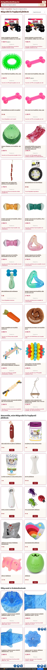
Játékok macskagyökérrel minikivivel (9, 543)
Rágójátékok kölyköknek (9, 291)
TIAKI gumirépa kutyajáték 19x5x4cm (9, 328)
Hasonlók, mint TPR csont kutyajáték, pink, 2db (34, 82)
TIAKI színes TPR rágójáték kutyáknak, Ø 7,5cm (33, 364)
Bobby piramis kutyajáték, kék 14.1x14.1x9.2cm (34, 292)
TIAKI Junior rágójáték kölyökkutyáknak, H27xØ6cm (10, 364)
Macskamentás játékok (32, 543)
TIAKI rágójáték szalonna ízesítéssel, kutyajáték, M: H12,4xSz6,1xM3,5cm (33, 148)
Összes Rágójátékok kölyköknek (8, 300)
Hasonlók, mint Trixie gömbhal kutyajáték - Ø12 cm (11, 155)
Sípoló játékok (6, 576)
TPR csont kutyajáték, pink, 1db (34, 110)
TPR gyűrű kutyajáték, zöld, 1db (11, 74)
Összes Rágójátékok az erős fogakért (9, 119)
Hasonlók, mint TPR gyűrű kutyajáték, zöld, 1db (11, 82)
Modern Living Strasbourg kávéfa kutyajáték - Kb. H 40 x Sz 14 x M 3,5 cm (34, 401)
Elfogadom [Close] (40, 668)
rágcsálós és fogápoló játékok (11, 443)
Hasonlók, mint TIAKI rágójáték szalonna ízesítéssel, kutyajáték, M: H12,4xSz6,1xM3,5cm (34, 156)
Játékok (27, 576)
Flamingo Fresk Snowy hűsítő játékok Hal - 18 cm (10, 650)
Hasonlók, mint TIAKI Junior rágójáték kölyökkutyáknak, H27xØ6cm (9, 373)
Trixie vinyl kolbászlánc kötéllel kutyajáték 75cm (9, 183)
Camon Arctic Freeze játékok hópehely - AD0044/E (34, 650)
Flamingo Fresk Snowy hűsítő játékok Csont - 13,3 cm (34, 614)
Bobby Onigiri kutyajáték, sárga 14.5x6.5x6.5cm (11, 219)
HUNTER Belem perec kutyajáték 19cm (34, 328)
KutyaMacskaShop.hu (10, 2)
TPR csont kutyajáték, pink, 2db (34, 74)
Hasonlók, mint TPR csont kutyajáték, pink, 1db (34, 119)
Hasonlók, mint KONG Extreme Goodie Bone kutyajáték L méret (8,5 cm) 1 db (33, 47)
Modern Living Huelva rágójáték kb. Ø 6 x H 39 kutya (11, 400)
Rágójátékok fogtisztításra (33, 182)
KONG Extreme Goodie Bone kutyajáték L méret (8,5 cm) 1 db (34, 38)
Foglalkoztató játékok (32, 510)
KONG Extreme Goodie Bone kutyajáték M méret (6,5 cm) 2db (10, 38)
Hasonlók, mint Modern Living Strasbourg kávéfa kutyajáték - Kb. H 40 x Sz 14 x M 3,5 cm (34, 410)
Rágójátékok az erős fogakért (10, 110)
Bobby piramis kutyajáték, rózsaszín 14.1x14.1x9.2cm (33, 255)
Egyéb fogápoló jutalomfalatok (11, 476)
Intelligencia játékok (8, 510)
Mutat (12, 450)
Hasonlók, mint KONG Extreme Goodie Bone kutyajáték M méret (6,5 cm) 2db (10, 47)
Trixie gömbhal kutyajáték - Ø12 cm (11, 147)
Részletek (34, 668)
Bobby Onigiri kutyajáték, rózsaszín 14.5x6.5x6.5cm (9, 255)
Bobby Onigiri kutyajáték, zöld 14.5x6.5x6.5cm (34, 219)
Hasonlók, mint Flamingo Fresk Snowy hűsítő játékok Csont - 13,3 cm (34, 623)
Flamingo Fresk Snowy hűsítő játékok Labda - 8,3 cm (10, 614)
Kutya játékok (29, 476)
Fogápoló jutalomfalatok (33, 443)
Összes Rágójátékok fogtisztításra (32, 191)
